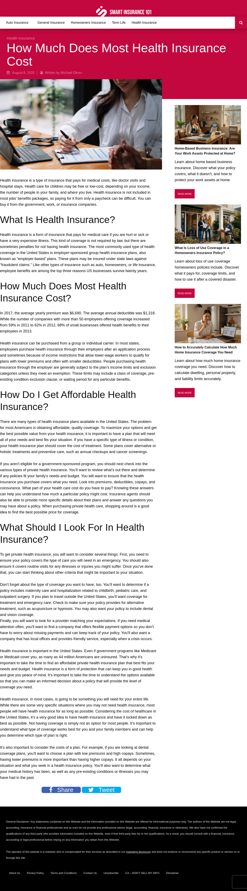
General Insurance (51, 22)
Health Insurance (144, 22)
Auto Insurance (17, 22)
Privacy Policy (35, 873)
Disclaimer (172, 873)
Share (61, 790)
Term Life (119, 22)
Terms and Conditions (63, 873)
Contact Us (90, 873)
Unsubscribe (110, 873)
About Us (14, 873)
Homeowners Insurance (88, 22)
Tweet (101, 790)
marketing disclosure (138, 851)
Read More (185, 194)
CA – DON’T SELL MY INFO (142, 873)
